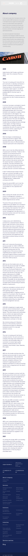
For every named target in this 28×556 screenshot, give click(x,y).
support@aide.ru (7, 464)
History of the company (6, 481)
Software (18, 491)
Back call (19, 3)
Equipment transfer (7, 500)
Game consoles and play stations (7, 536)
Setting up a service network (7, 488)
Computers (18, 528)
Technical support (7, 494)
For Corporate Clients (19, 514)
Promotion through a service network (7, 503)
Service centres (8, 540)
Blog (4, 544)
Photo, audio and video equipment (7, 529)
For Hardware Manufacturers (6, 511)
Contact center (19, 500)
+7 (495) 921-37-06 (7, 471)
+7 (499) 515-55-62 (19, 471)
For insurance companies (6, 518)
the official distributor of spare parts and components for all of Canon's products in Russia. (14, 97)
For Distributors (19, 510)
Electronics (5, 524)
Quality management (19, 497)
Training (18, 494)
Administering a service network (19, 488)
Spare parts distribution (5, 497)
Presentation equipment (19, 532)
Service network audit (6, 492)
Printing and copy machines (20, 525)
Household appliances (5, 532)
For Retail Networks (7, 513)
